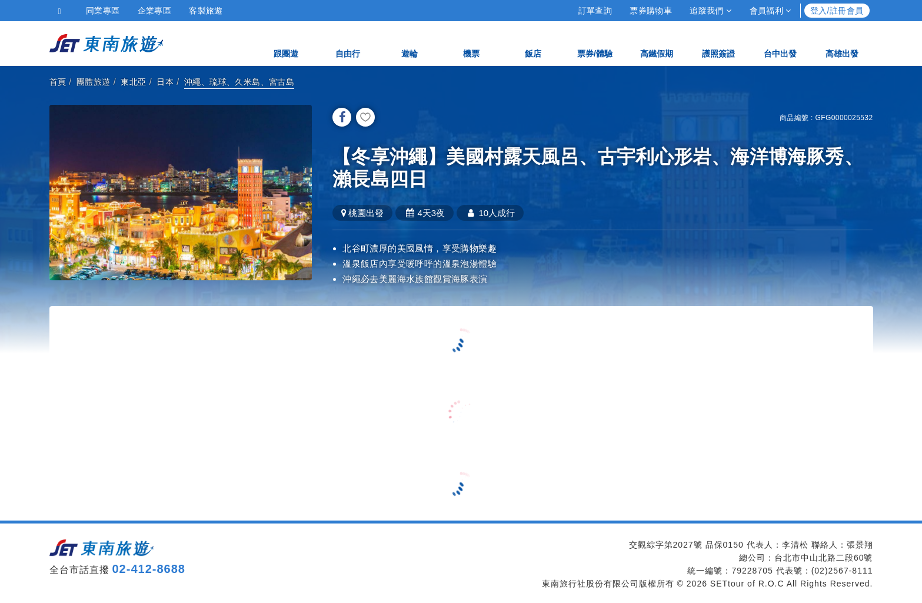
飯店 (533, 42)
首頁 (57, 82)
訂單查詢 (595, 10)
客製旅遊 (206, 10)
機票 (471, 42)
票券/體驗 (595, 42)
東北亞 (133, 82)
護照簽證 (718, 42)
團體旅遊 (93, 82)
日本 (165, 82)
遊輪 (409, 42)
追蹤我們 (710, 10)
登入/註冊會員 (837, 10)
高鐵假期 (656, 42)
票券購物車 (651, 10)
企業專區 (155, 10)
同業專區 (103, 10)
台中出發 (780, 42)
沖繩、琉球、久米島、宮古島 (239, 82)
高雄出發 (842, 42)
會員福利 (770, 10)
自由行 (347, 42)
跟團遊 (286, 42)
